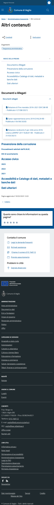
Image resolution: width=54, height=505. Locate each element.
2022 (3, 168)
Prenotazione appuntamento (12, 466)
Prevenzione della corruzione (18, 144)
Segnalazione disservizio (10, 463)
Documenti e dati (8, 309)
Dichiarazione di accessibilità (12, 454)
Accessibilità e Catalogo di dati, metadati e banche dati (26, 180)
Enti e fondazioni (7, 313)
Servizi (27, 493)
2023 (3, 164)
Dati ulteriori (9, 188)
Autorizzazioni (6, 344)
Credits (42, 493)
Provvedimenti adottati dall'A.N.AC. (15, 149)
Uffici (3, 328)
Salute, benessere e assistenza (13, 363)
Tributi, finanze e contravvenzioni (14, 367)
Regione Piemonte (9, 3)
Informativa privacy (8, 446)
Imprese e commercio (9, 360)
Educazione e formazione (11, 356)
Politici (3, 324)
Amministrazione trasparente (18, 19)
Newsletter (5, 484)
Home (3, 19)
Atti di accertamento (9, 153)
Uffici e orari (6, 430)
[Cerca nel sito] (46, 10)
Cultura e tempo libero (10, 352)
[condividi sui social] (7, 37)
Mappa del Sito (16, 496)
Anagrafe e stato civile (10, 341)
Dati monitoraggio (8, 493)
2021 (3, 173)
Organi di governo (8, 316)
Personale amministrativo (11, 320)
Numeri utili (5, 433)
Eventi (3, 397)
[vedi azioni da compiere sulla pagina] (34, 37)
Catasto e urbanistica (9, 348)
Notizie (4, 380)
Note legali (5, 450)
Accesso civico (10, 159)
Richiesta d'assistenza (9, 468)
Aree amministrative (9, 305)
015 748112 (14, 418)
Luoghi (4, 393)
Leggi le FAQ (6, 460)
